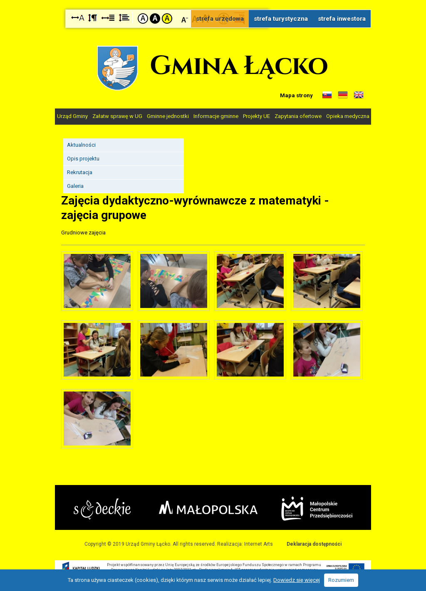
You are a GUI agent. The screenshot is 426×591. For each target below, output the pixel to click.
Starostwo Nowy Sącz (102, 509)
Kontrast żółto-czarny (167, 18)
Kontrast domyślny (143, 18)
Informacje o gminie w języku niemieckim (343, 95)
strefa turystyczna (281, 18)
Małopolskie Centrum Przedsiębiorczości (316, 508)
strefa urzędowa (220, 18)
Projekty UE (256, 116)
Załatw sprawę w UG (117, 116)
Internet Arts (258, 544)
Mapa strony (296, 95)
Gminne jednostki (168, 116)
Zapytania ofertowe (298, 116)
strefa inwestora (342, 18)
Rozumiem (341, 580)
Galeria (75, 186)
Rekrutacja (79, 172)
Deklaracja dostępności (314, 544)
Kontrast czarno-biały (155, 18)
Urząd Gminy (72, 116)
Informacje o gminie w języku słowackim (327, 95)
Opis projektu (83, 158)
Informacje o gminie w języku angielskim (359, 95)
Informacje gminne (215, 116)
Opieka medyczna (347, 116)
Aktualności (81, 145)
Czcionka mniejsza (185, 18)
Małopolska (208, 507)
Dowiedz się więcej (296, 580)
